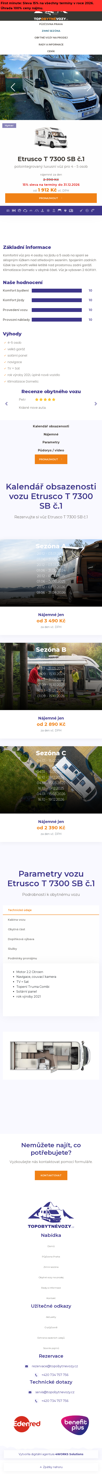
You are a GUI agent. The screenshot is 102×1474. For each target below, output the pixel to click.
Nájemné (51, 434)
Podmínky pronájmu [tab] (22, 958)
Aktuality (51, 1317)
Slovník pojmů (51, 1348)
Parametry (51, 442)
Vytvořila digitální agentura (51, 1454)
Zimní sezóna (51, 30)
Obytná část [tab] (16, 929)
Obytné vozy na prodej (51, 37)
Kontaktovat (51, 1175)
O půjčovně (51, 1327)
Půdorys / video (51, 450)
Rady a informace (51, 44)
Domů (51, 1246)
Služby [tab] (12, 948)
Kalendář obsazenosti (51, 426)
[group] (51, 87)
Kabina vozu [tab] (16, 919)
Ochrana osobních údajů (51, 1337)
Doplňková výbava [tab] (21, 939)
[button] (13, 87)
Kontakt (51, 1298)
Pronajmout (51, 198)
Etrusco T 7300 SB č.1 (51, 159)
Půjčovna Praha (51, 24)
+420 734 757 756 (51, 1375)
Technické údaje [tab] (20, 910)
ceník (51, 51)
